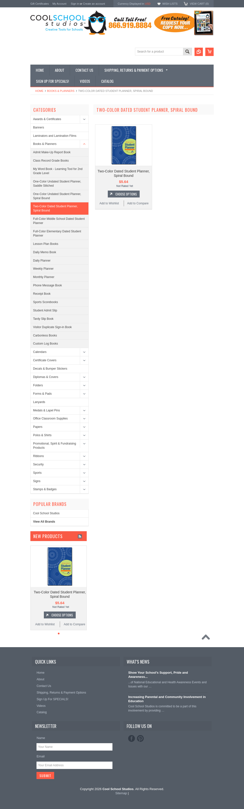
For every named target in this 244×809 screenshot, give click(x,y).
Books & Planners (60, 90)
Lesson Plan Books (45, 244)
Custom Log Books (45, 343)
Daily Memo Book (44, 252)
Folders (38, 385)
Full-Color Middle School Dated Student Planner (59, 221)
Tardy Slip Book (43, 319)
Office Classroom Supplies (50, 418)
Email (41, 756)
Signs (36, 481)
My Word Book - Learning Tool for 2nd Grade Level (58, 171)
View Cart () (199, 3)
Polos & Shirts (42, 435)
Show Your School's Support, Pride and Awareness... (158, 675)
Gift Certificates (39, 3)
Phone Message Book (47, 285)
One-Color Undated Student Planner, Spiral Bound (57, 196)
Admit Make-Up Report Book (52, 152)
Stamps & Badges (45, 489)
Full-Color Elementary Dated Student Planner (57, 233)
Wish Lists (169, 3)
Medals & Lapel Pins (46, 410)
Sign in (75, 3)
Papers (37, 427)
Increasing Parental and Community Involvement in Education (167, 699)
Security (38, 464)
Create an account (94, 3)
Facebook (131, 738)
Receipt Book (41, 293)
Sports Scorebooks (45, 302)
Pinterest (140, 738)
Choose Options (126, 194)
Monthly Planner (43, 277)
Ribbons (38, 456)
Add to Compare (137, 203)
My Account (59, 3)
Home (39, 90)
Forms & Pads (42, 393)
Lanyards (39, 402)
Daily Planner (41, 260)
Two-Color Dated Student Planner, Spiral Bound (55, 208)
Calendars (40, 352)
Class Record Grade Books (51, 160)
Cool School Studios (46, 513)
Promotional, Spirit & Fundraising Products (54, 445)
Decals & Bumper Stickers (50, 368)
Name (41, 738)
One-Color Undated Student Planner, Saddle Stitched (57, 183)
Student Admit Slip (45, 310)
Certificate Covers (44, 360)
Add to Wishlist (109, 203)
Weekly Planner (43, 268)
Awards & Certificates (47, 119)
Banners (38, 127)
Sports (37, 472)
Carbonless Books (45, 335)
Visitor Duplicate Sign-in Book (52, 327)
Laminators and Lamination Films (54, 136)
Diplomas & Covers (45, 377)
